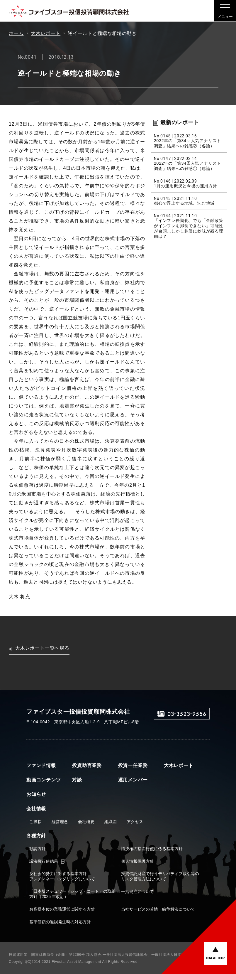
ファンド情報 (41, 765)
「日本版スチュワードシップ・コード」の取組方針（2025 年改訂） (72, 894)
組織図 (110, 821)
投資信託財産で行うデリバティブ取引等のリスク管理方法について (160, 876)
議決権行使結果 (43, 861)
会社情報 (36, 808)
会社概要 (86, 821)
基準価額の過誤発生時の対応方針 (60, 921)
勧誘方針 (37, 848)
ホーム (16, 33)
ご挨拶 (35, 821)
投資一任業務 (133, 765)
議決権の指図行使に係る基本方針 (152, 848)
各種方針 (36, 835)
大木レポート (45, 33)
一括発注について (137, 891)
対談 (77, 779)
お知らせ (36, 794)
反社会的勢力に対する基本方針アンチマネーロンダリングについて (62, 876)
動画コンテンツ (43, 779)
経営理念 (60, 821)
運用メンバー (133, 779)
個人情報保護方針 (137, 861)
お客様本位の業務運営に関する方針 (62, 909)
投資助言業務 (87, 765)
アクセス (135, 821)
